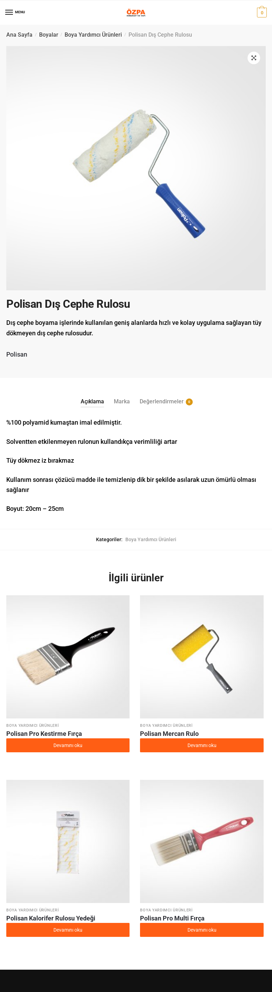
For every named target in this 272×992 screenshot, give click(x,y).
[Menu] (9, 12)
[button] (254, 58)
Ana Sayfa (19, 34)
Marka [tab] (122, 401)
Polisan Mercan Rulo (169, 733)
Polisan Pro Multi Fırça (172, 918)
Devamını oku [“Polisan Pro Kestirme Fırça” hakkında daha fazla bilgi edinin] (67, 745)
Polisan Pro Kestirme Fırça (44, 733)
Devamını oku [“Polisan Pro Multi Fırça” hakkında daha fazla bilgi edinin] (202, 930)
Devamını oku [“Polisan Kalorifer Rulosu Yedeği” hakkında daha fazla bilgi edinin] (67, 930)
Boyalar (48, 34)
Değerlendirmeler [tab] (162, 401)
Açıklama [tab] (92, 401)
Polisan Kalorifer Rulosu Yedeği (50, 918)
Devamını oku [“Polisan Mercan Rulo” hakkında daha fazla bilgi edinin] (202, 745)
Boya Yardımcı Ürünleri (93, 34)
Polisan (16, 354)
